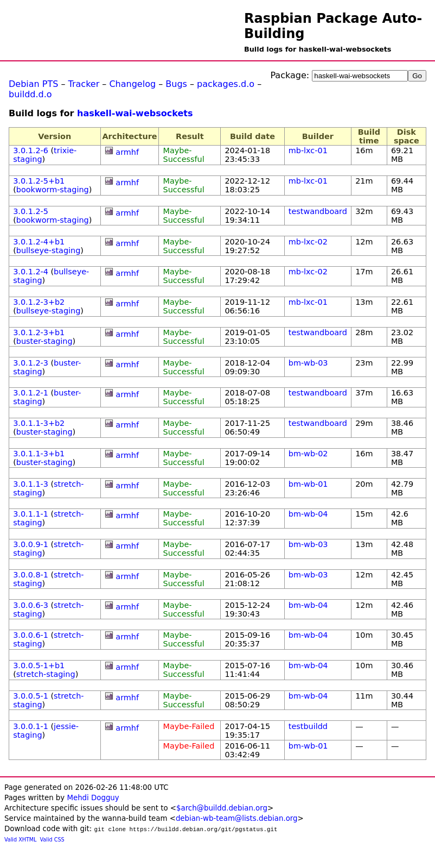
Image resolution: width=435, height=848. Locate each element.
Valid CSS (52, 840)
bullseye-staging (48, 250)
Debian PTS (33, 84)
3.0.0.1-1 (30, 726)
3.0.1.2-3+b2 (39, 302)
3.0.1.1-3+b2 (39, 423)
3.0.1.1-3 (30, 484)
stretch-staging (45, 674)
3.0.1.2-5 (30, 211)
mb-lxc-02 (308, 241)
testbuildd (308, 726)
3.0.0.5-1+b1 (39, 665)
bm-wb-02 (308, 453)
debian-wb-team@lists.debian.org (237, 818)
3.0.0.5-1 (30, 696)
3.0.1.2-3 (30, 363)
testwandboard (318, 211)
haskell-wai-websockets (135, 113)
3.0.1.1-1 (30, 514)
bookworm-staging (52, 189)
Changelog (132, 84)
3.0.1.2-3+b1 (39, 332)
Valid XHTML (20, 840)
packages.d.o (225, 84)
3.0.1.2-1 (30, 392)
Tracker (84, 84)
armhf (127, 152)
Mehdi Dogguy (93, 798)
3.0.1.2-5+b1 (39, 181)
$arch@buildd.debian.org (221, 808)
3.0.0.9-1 (30, 544)
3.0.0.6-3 (30, 605)
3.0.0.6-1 (30, 635)
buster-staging (44, 341)
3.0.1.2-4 (30, 271)
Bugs (176, 84)
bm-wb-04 (308, 514)
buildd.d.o (30, 94)
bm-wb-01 (308, 484)
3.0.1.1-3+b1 (39, 453)
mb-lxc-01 (308, 150)
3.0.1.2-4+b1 (39, 241)
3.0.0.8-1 (30, 574)
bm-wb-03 (308, 363)
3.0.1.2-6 (30, 150)
